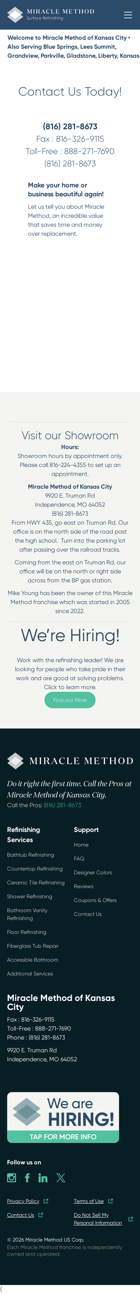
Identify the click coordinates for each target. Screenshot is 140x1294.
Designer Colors (93, 872)
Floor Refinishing (26, 932)
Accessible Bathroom (32, 960)
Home (81, 845)
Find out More (70, 700)
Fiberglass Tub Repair (33, 946)
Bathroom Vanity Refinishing (27, 914)
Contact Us (88, 914)
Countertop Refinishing (35, 869)
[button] (128, 15)
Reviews (83, 886)
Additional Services (30, 974)
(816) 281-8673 (62, 805)
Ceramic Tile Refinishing (36, 883)
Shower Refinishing (29, 896)
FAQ (79, 859)
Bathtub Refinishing (30, 855)
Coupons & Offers (95, 900)
